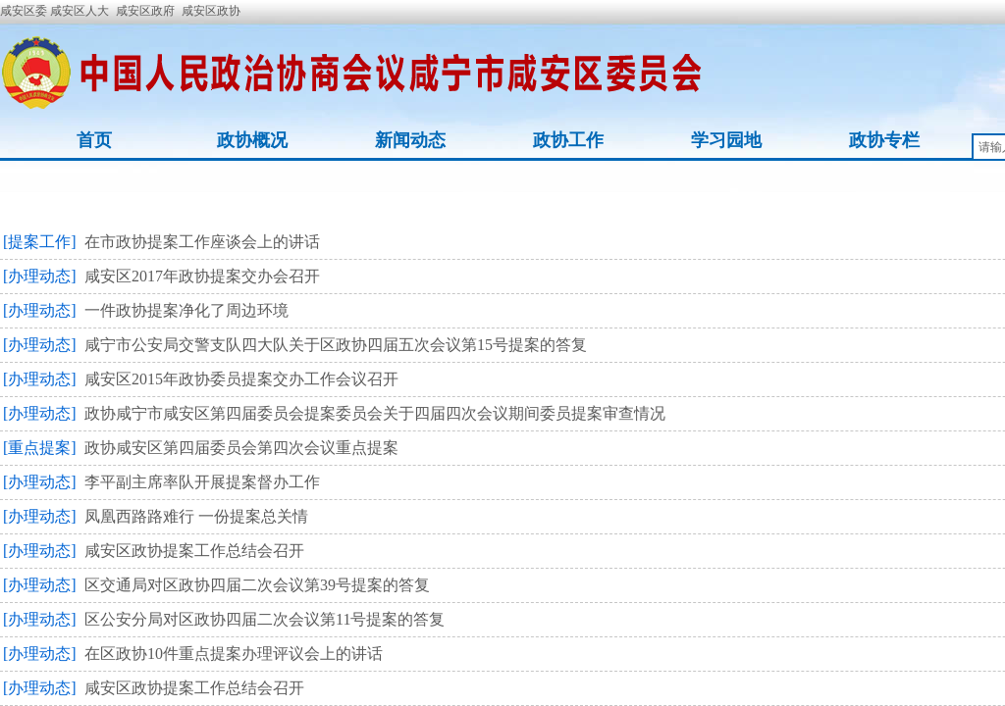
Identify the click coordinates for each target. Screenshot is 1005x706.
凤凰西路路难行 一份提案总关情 (196, 516)
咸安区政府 (145, 11)
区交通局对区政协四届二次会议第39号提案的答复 (257, 585)
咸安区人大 (79, 11)
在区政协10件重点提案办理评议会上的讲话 (233, 653)
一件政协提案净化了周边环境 (186, 310)
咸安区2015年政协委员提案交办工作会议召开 (241, 379)
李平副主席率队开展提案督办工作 (202, 482)
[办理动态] (40, 276)
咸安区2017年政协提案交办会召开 (202, 276)
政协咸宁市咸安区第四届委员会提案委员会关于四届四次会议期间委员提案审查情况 (374, 413)
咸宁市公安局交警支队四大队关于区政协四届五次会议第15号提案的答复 (335, 344)
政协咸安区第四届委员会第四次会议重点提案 (241, 447)
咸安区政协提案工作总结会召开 (194, 550)
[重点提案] (40, 447)
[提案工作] (40, 241)
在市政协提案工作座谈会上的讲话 (202, 241)
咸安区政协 (211, 11)
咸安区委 (25, 11)
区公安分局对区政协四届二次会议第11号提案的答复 (264, 619)
